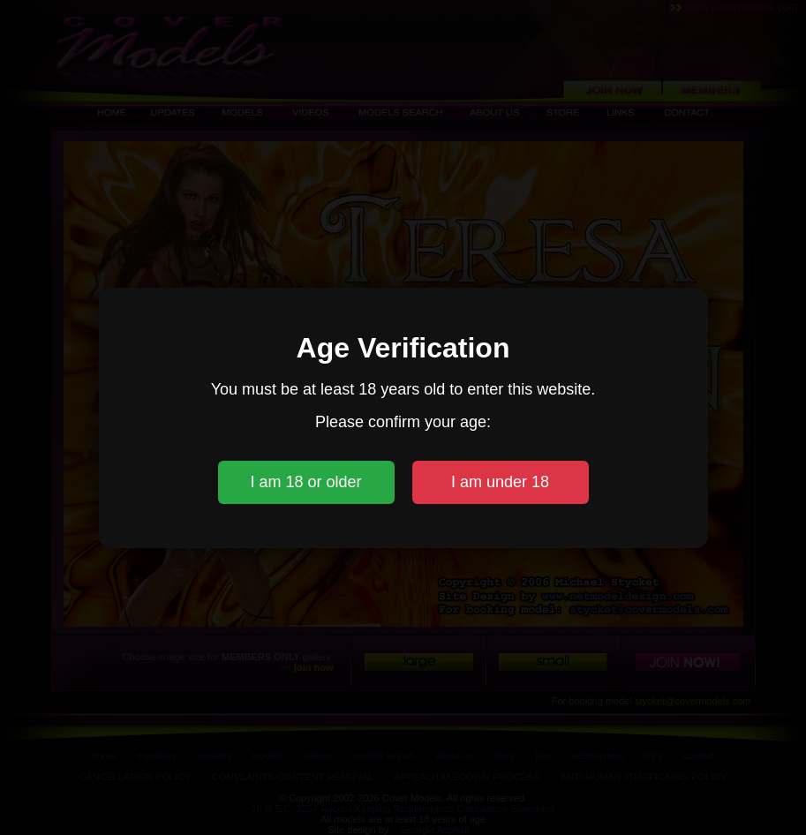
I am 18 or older (305, 482)
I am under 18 (500, 482)
